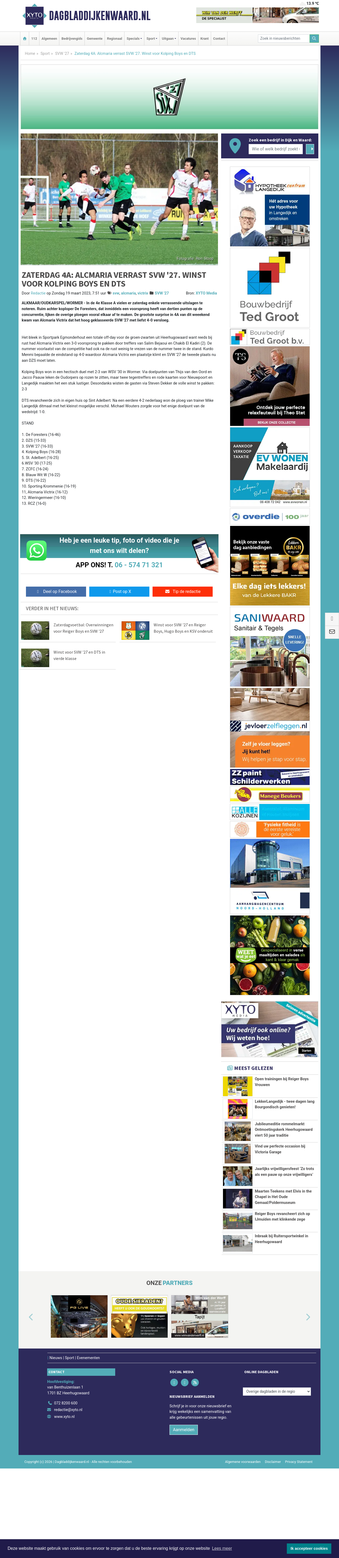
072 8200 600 (65, 1492)
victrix (142, 293)
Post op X (119, 591)
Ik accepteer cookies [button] (309, 1548)
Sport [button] (150, 39)
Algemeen (49, 39)
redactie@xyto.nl (68, 1499)
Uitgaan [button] (167, 39)
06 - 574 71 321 (139, 565)
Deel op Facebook (56, 591)
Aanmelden (183, 1519)
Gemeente (94, 39)
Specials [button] (133, 39)
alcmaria (128, 293)
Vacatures (188, 39)
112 (34, 39)
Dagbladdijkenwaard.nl (99, 15)
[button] (25, 1407)
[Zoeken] (314, 38)
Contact (219, 39)
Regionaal (114, 39)
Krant (204, 39)
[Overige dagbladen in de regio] (277, 1481)
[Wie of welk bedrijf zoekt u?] (276, 149)
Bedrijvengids (71, 39)
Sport (45, 53)
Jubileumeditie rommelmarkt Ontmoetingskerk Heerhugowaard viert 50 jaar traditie (284, 1142)
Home (30, 53)
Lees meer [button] (222, 1548)
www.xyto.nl (64, 1506)
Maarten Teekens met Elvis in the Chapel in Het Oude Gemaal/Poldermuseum (283, 1248)
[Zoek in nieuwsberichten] (284, 38)
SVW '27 (62, 53)
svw (116, 293)
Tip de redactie (182, 591)
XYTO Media (206, 293)
